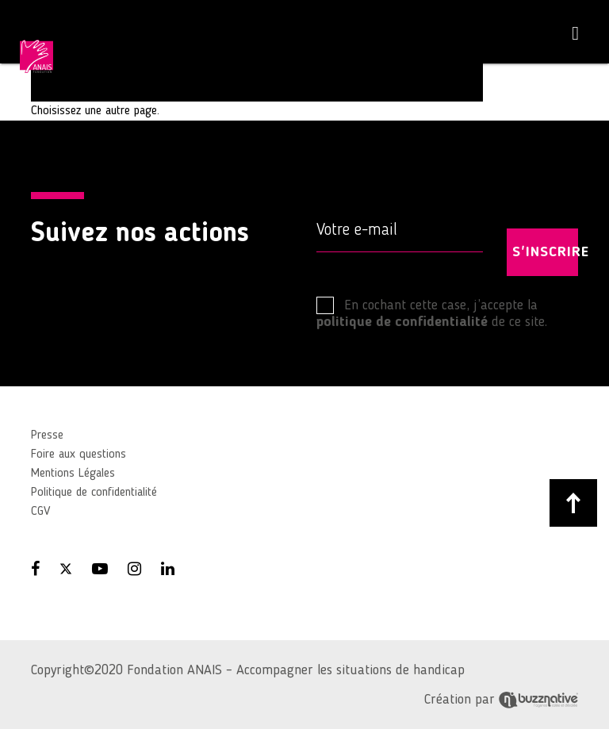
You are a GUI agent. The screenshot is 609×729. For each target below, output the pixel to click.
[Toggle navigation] (575, 34)
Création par (501, 700)
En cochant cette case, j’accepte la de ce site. (431, 313)
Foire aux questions (78, 454)
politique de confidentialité (402, 322)
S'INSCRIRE (545, 252)
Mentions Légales (73, 473)
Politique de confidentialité (94, 492)
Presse (47, 435)
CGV (40, 511)
